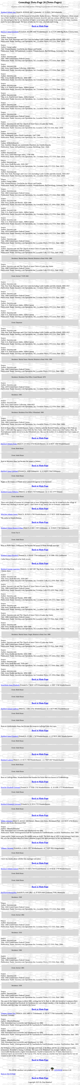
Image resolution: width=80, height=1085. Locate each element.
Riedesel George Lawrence (10, 569)
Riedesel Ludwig (7, 760)
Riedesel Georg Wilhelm (10, 492)
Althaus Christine (7, 848)
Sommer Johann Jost (8, 1013)
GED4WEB (58, 1070)
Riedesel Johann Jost (8, 12)
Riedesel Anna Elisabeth (9, 32)
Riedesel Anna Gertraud (9, 471)
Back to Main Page (40, 26)
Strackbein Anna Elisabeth (10, 685)
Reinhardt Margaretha (9, 892)
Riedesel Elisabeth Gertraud (11, 804)
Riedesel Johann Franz (9, 444)
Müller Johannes (7, 821)
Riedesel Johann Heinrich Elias (12, 528)
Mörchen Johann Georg (9, 514)
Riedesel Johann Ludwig (10, 709)
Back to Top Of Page (8, 1074)
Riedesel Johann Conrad (9, 869)
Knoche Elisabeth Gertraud (10, 787)
